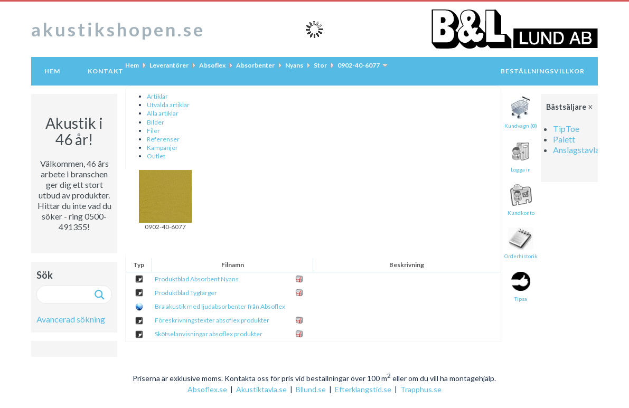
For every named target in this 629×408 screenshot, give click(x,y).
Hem (52, 71)
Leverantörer (169, 65)
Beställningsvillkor (543, 71)
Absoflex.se (207, 389)
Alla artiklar (163, 113)
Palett (564, 139)
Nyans (294, 65)
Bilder (155, 122)
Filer (153, 131)
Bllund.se (311, 389)
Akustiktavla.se (261, 389)
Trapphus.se (421, 389)
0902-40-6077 (358, 65)
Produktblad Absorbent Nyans (197, 279)
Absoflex (212, 65)
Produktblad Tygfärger (186, 293)
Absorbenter (255, 65)
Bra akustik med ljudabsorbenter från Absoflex (220, 306)
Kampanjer (162, 147)
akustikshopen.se (118, 29)
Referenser (163, 139)
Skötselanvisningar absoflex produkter (208, 334)
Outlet (156, 156)
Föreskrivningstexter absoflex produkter (212, 320)
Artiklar (157, 96)
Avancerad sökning (70, 319)
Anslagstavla (576, 150)
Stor (320, 65)
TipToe (566, 129)
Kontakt (106, 71)
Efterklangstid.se (363, 389)
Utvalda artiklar (168, 105)
